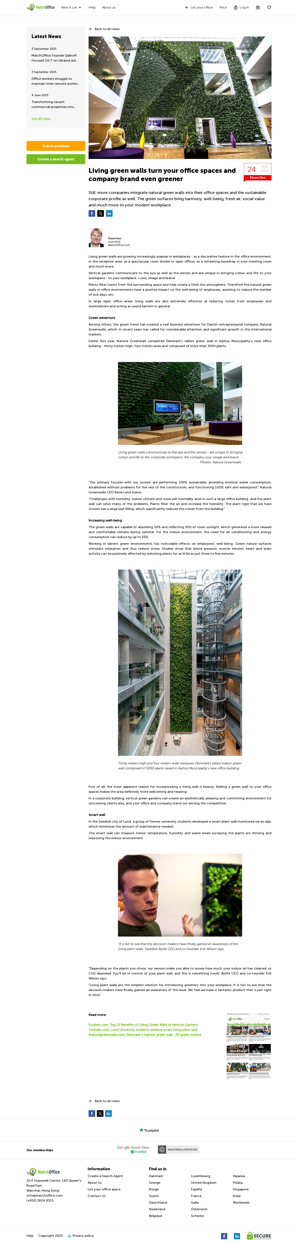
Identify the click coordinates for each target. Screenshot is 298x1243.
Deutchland (158, 1202)
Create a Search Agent (105, 1176)
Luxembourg (200, 1176)
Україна (239, 1176)
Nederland (157, 1209)
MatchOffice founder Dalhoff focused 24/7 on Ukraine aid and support (54, 58)
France (196, 1196)
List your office (198, 7)
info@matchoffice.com (44, 1195)
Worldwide (241, 1202)
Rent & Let (69, 7)
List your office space (104, 1189)
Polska (238, 1182)
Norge (154, 1189)
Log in (241, 7)
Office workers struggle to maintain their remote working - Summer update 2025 (55, 81)
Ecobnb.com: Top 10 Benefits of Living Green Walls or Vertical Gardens (143, 1024)
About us (108, 7)
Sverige (154, 1182)
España (196, 1189)
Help (92, 7)
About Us (95, 1182)
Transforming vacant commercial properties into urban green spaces (52, 104)
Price (223, 7)
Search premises (56, 146)
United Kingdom (203, 1182)
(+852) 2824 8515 (40, 1200)
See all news (40, 118)
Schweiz (197, 1216)
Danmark (156, 1176)
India (236, 1196)
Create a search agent (55, 159)
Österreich (199, 1209)
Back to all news (107, 29)
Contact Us (97, 1196)
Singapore (241, 1189)
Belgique (155, 1216)
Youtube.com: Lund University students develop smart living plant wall (143, 1029)
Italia (195, 1202)
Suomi (154, 1196)
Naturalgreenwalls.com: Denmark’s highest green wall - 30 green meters (145, 1034)
